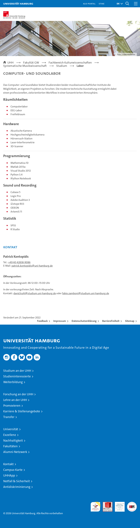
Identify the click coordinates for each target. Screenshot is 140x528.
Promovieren (11, 406)
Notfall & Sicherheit (16, 481)
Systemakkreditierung (132, 503)
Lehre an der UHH (15, 400)
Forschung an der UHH (18, 394)
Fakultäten (10, 446)
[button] (119, 3)
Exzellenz (9, 435)
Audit (106, 503)
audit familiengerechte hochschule (95, 507)
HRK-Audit (118, 505)
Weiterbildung (13, 382)
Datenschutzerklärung (84, 321)
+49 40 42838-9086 (19, 262)
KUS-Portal (89, 3)
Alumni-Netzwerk (15, 452)
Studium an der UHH (17, 371)
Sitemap (129, 321)
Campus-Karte (13, 470)
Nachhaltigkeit (13, 440)
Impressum (59, 321)
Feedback (42, 321)
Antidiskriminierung (16, 487)
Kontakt (8, 464)
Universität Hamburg (18, 3)
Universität (10, 429)
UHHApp (9, 475)
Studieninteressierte (17, 376)
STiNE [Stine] (101, 3)
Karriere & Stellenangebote (21, 411)
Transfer (8, 417)
